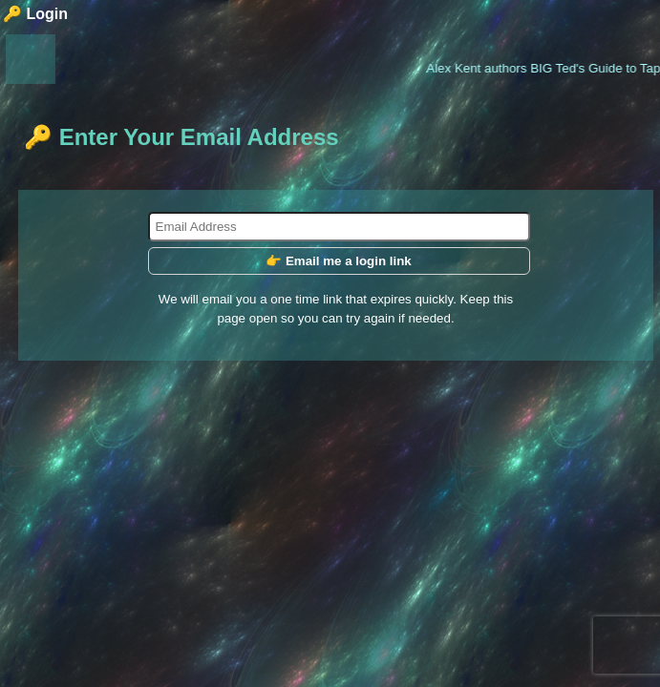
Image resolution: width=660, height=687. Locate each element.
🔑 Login (35, 14)
